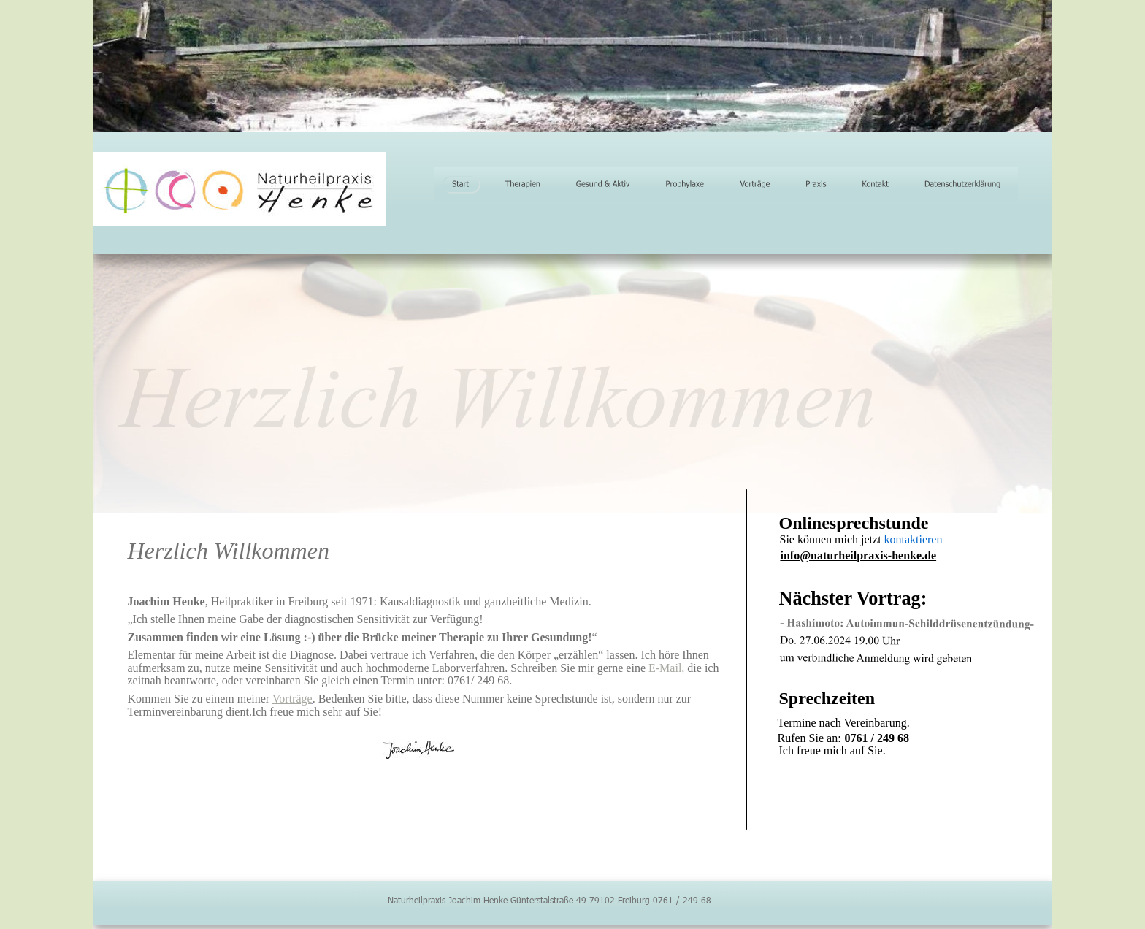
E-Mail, (666, 668)
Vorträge (292, 698)
